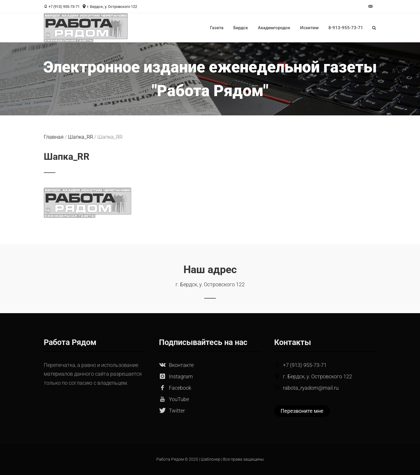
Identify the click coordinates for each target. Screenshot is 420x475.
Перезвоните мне (302, 411)
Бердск (240, 27)
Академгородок (274, 27)
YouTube (179, 399)
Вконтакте (181, 365)
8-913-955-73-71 (345, 27)
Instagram (181, 376)
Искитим (309, 27)
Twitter (177, 411)
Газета (216, 27)
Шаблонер (210, 459)
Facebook (180, 388)
